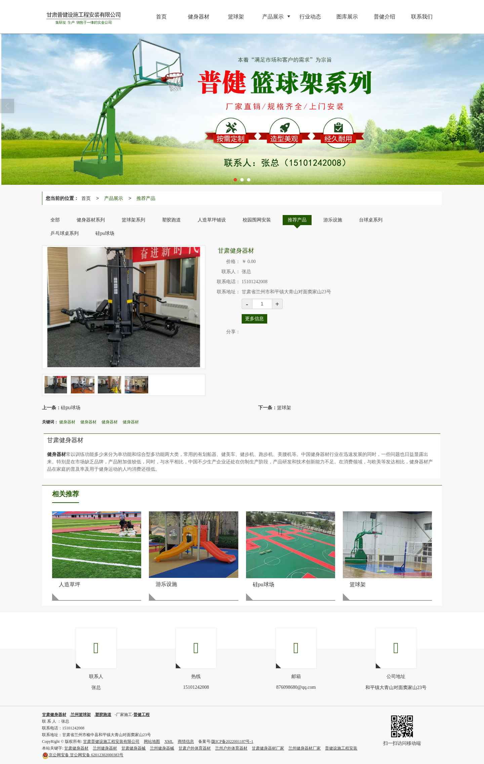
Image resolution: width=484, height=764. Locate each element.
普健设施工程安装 (341, 748)
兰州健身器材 (105, 748)
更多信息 (254, 318)
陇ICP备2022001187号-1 (232, 741)
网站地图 (152, 741)
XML (168, 741)
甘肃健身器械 (133, 748)
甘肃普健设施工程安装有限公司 (111, 741)
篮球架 (284, 407)
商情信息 (186, 741)
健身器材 (67, 422)
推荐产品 (145, 198)
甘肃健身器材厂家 (268, 748)
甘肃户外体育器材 (194, 748)
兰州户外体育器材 (231, 748)
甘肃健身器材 (76, 748)
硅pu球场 (70, 407)
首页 (86, 198)
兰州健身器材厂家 (304, 748)
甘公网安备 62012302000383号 (82, 755)
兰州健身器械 (162, 748)
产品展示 (113, 198)
